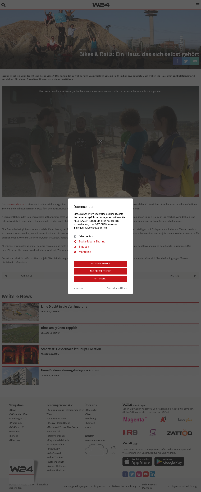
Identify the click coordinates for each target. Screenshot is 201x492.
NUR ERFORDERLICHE (100, 271)
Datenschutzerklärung (117, 288)
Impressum (79, 288)
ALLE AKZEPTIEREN (100, 264)
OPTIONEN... (100, 279)
